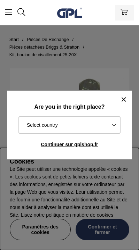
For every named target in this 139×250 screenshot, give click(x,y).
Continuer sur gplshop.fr (69, 144)
